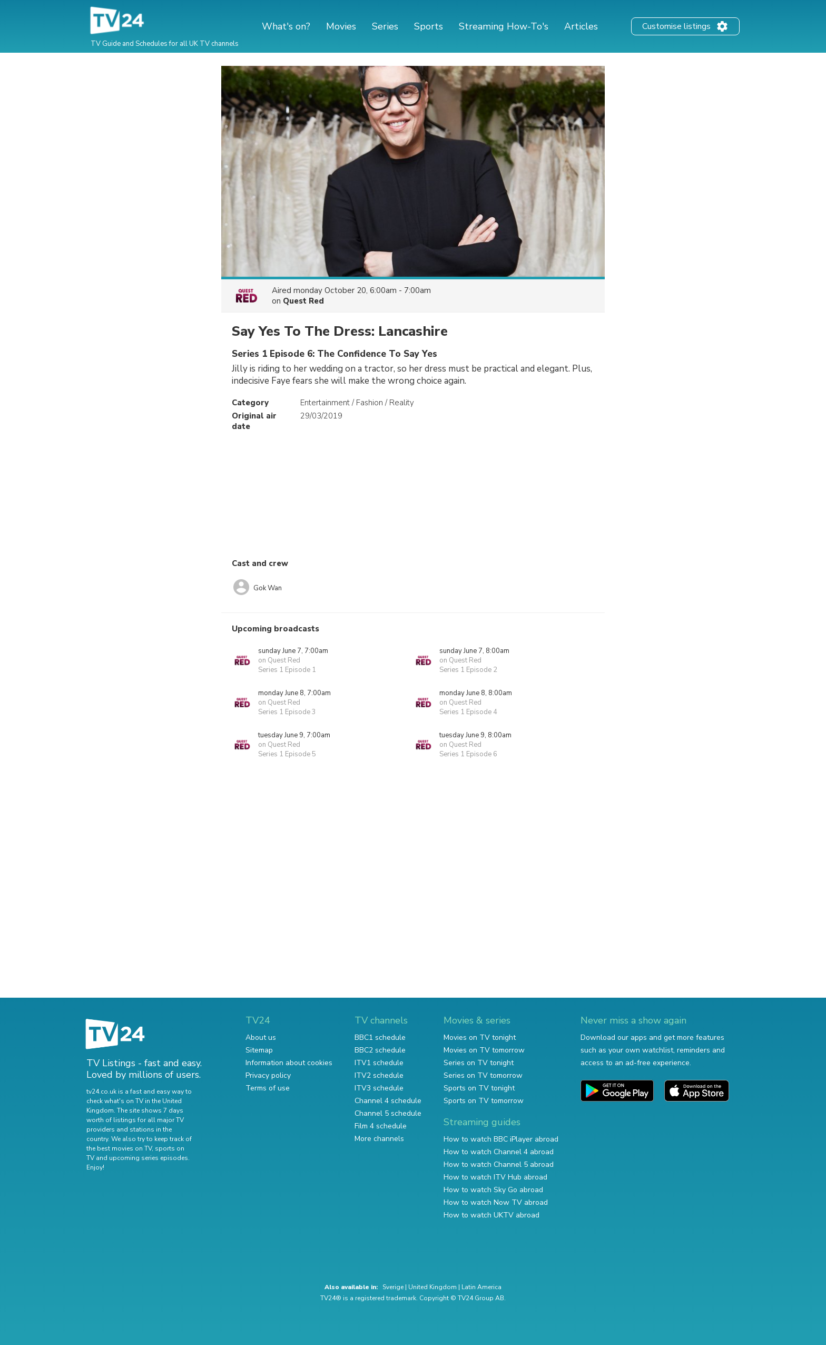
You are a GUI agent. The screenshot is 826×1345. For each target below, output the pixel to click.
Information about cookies (288, 1063)
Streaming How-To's (503, 26)
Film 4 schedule (381, 1126)
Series (385, 26)
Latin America (481, 1287)
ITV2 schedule (379, 1075)
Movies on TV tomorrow (484, 1050)
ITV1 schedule (379, 1063)
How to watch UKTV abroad (491, 1215)
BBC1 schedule (380, 1037)
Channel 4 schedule (388, 1101)
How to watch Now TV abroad (496, 1202)
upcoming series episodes (148, 1158)
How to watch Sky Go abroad (493, 1190)
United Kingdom (432, 1287)
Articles (581, 26)
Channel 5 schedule (388, 1113)
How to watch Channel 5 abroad (499, 1164)
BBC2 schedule (380, 1050)
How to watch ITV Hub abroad (495, 1177)
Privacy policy (268, 1075)
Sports (428, 26)
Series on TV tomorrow (483, 1075)
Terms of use (267, 1088)
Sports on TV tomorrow (484, 1101)
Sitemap (259, 1050)
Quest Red (303, 301)
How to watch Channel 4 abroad (499, 1152)
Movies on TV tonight (480, 1037)
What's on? (286, 26)
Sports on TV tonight (479, 1088)
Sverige (393, 1287)
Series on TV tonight (479, 1063)
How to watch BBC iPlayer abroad (501, 1139)
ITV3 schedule (379, 1088)
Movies (341, 26)
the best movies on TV (119, 1148)
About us (260, 1037)
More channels (379, 1139)
